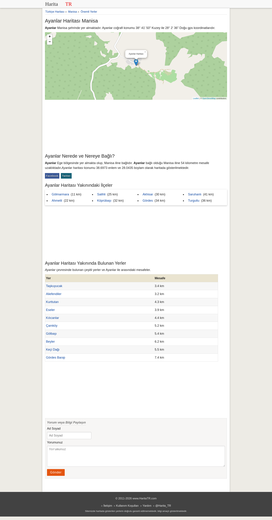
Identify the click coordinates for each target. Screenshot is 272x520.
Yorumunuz (55, 442)
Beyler (50, 341)
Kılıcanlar (52, 318)
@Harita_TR (163, 509)
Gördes (148, 200)
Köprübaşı (104, 200)
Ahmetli (57, 200)
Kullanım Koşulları (127, 509)
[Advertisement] (136, 126)
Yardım (147, 509)
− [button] (50, 42)
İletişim (107, 509)
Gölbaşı (51, 333)
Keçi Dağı (53, 349)
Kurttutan (52, 302)
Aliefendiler (53, 294)
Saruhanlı (194, 194)
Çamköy (51, 325)
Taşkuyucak (54, 286)
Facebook (52, 175)
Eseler (50, 310)
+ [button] (50, 36)
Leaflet (196, 98)
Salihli (101, 194)
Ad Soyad (54, 428)
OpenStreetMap (209, 98)
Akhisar (148, 194)
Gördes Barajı (55, 357)
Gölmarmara (60, 194)
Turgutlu (193, 200)
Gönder (56, 476)
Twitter (66, 175)
